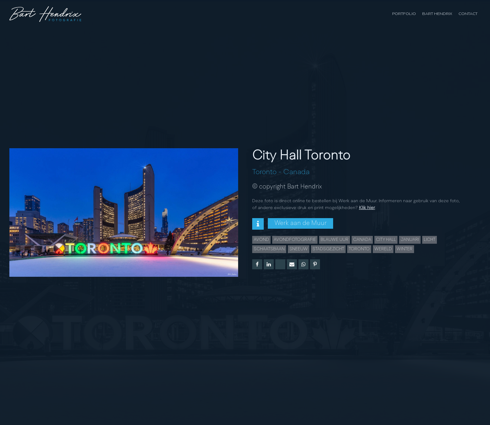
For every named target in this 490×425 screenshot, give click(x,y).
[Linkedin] (269, 264)
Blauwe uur (334, 239)
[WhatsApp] (303, 264)
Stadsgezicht (328, 249)
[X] (280, 264)
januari (410, 239)
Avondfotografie (295, 239)
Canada (296, 172)
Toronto (264, 172)
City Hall (386, 239)
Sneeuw (298, 249)
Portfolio (404, 14)
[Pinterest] (315, 264)
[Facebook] (257, 264)
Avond (261, 239)
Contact (468, 14)
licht (429, 239)
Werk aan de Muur (300, 223)
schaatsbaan (269, 249)
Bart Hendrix (437, 14)
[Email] (292, 264)
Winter (404, 249)
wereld (383, 249)
